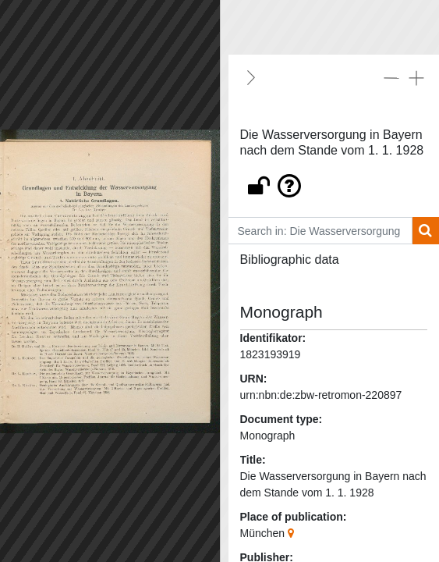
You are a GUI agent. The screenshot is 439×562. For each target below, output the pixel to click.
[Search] (425, 231)
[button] (334, 181)
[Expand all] (416, 77)
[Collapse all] (391, 77)
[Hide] (251, 77)
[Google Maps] (293, 533)
